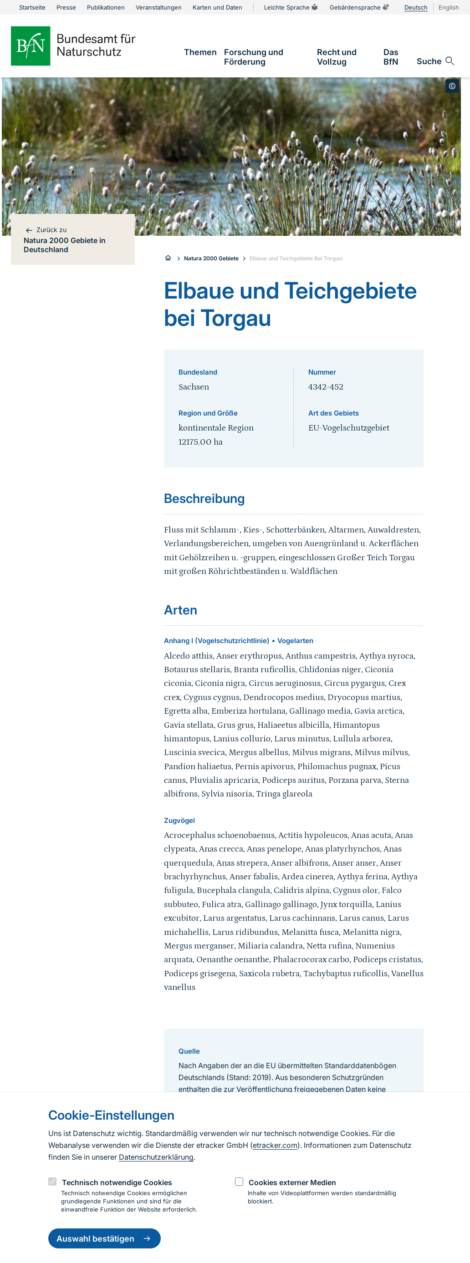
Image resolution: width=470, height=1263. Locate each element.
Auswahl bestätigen (104, 1238)
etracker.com (275, 1145)
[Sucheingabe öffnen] (436, 61)
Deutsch (416, 7)
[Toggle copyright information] (452, 86)
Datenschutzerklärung (156, 1157)
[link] (200, 52)
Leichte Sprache (291, 7)
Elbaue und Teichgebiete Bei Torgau (296, 258)
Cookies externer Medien (292, 1182)
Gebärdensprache (360, 7)
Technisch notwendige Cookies (117, 1182)
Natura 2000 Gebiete (211, 258)
